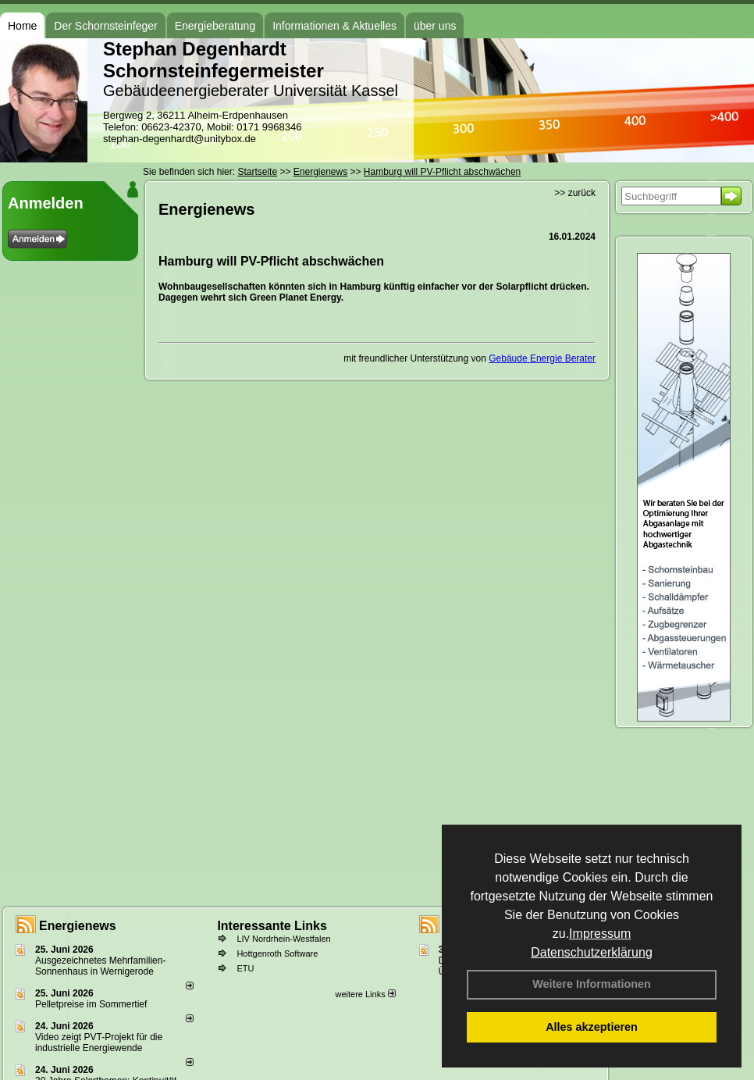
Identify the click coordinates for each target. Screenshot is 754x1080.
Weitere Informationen (591, 984)
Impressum (600, 933)
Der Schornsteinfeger (105, 26)
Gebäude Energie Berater (542, 358)
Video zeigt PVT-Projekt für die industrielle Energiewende (98, 1042)
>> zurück (575, 192)
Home (22, 26)
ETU (245, 968)
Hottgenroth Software (277, 953)
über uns (435, 26)
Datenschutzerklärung (592, 952)
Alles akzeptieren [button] (592, 1027)
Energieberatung (215, 26)
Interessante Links (272, 925)
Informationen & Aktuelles (334, 26)
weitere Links (365, 994)
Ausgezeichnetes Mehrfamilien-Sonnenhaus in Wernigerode (100, 966)
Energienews (77, 925)
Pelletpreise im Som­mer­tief (91, 1004)
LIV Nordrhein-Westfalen (283, 938)
